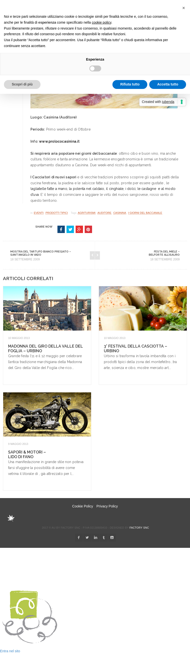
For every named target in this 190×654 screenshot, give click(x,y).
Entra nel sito (10, 651)
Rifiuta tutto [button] (130, 84)
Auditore (104, 212)
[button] (184, 8)
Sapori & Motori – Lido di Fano (27, 454)
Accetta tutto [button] (167, 84)
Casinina (119, 212)
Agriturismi (86, 212)
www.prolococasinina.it (59, 141)
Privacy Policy (107, 506)
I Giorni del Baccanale (145, 212)
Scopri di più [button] (22, 84)
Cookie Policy (82, 506)
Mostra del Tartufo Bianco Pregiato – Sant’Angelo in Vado (40, 253)
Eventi (39, 212)
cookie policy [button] (101, 22)
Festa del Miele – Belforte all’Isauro (164, 253)
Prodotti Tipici (56, 212)
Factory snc (139, 527)
